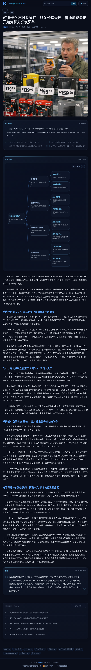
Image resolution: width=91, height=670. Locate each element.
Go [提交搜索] (74, 3)
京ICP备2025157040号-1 (32, 666)
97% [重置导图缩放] (78, 166)
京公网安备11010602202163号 (55, 666)
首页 (5, 12)
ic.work (40, 662)
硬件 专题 (78, 606)
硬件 (12, 12)
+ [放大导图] (82, 166)
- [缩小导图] (73, 166)
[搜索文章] (58, 3)
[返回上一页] (5, 10)
